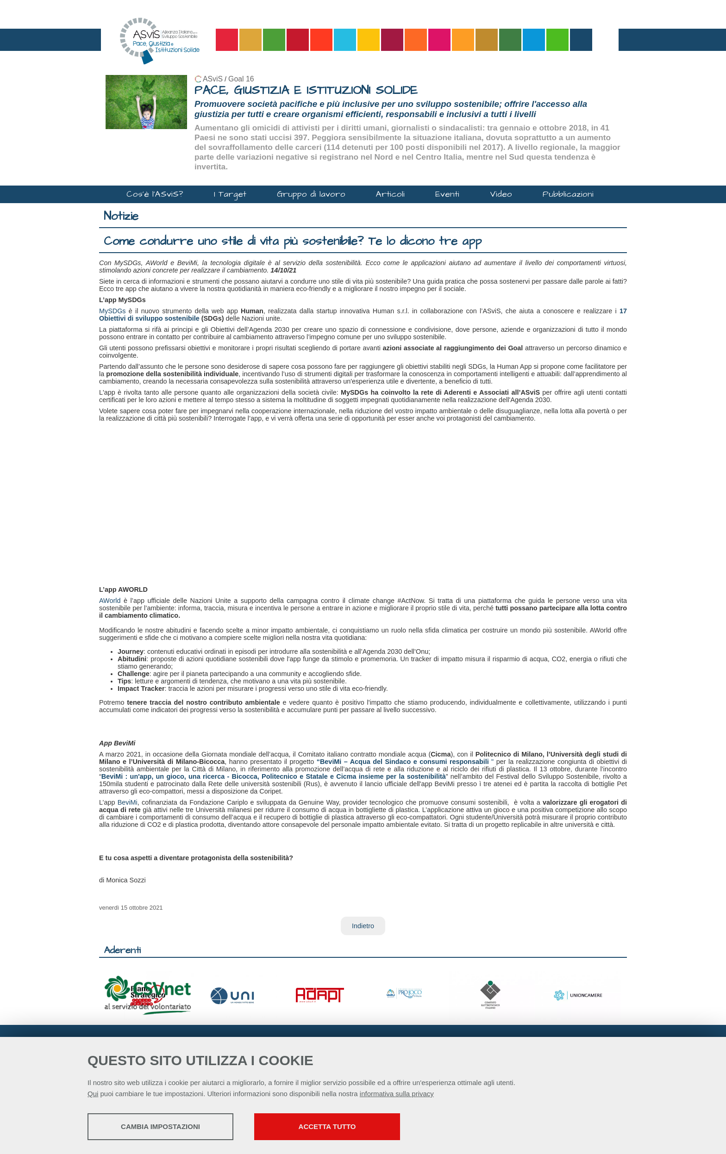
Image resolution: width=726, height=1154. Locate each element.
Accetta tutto (327, 1126)
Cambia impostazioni (160, 1126)
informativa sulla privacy (397, 1094)
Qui (93, 1094)
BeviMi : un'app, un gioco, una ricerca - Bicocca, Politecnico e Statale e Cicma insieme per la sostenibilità (273, 776)
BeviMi (128, 802)
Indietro (363, 926)
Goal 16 (241, 79)
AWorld (109, 600)
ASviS (213, 79)
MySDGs (112, 311)
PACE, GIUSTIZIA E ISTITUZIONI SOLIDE (306, 90)
